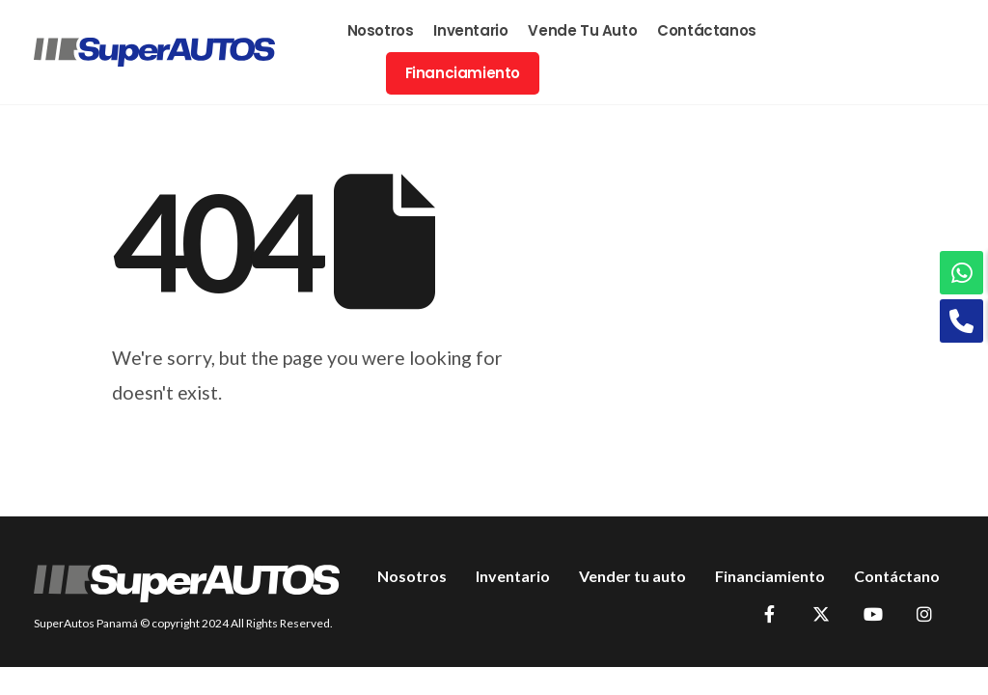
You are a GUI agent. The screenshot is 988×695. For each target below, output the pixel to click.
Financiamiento (462, 73)
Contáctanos (706, 30)
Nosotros (380, 30)
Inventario (470, 30)
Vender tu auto (632, 576)
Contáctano (897, 576)
